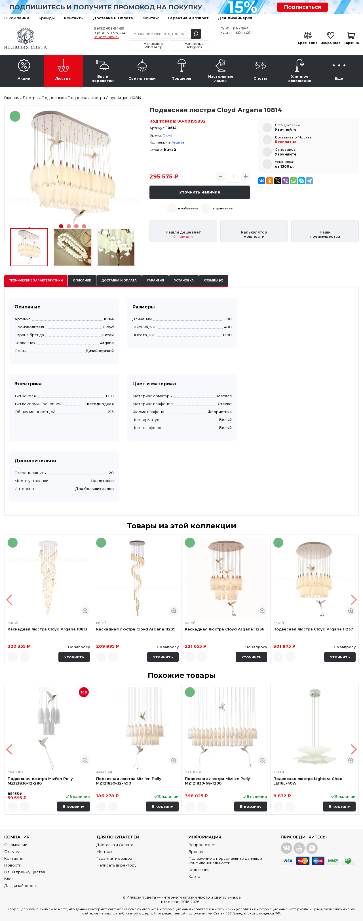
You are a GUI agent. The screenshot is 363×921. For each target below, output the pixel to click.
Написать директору (116, 865)
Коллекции (199, 869)
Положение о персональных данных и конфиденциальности (225, 860)
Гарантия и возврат (188, 18)
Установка (184, 280)
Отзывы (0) (213, 280)
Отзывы (12, 851)
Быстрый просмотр (85, 611)
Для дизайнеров (235, 18)
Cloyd (167, 135)
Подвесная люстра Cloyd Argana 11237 (313, 629)
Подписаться (302, 7)
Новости (12, 865)
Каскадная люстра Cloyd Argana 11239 (136, 629)
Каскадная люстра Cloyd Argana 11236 (224, 629)
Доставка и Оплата (113, 18)
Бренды (47, 18)
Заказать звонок (106, 37)
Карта (194, 876)
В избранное (188, 208)
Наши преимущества (24, 872)
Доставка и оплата (119, 280)
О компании (16, 18)
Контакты (74, 18)
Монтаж (150, 18)
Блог (8, 878)
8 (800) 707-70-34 (109, 33)
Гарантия (155, 280)
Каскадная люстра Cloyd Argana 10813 (47, 629)
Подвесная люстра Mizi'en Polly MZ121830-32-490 (128, 780)
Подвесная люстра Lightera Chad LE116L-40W (308, 780)
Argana (178, 142)
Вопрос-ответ (202, 844)
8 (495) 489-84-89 (109, 28)
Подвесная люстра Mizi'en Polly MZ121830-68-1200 (217, 780)
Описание (82, 280)
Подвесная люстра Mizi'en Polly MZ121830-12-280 (40, 780)
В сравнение (222, 208)
